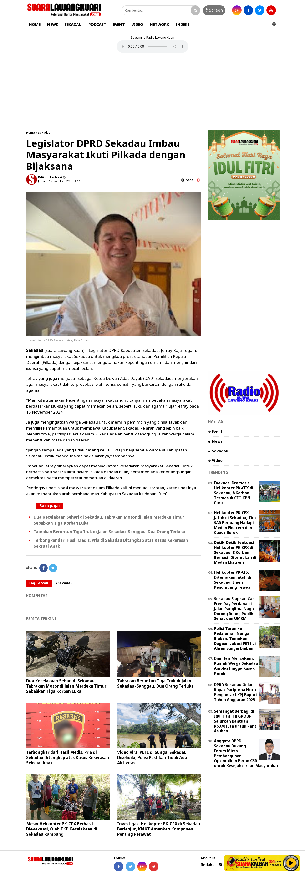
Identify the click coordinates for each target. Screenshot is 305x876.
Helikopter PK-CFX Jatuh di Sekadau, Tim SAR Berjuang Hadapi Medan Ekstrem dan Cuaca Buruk (235, 522)
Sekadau (44, 132)
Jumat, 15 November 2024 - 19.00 (59, 181)
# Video (215, 460)
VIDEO (137, 24)
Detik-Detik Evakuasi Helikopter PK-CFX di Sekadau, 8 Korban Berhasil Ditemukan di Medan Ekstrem (235, 552)
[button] (274, 22)
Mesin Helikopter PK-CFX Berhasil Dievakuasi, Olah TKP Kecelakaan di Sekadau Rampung (61, 829)
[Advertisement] (152, 92)
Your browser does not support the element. (152, 46)
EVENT (119, 24)
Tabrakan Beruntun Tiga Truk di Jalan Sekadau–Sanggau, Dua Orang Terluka (109, 531)
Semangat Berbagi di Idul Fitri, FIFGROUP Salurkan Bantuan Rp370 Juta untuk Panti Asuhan (236, 721)
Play (291, 863)
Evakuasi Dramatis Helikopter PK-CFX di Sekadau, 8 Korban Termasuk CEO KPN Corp (233, 492)
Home (30, 132)
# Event (215, 431)
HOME (35, 24)
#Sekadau (63, 583)
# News (215, 441)
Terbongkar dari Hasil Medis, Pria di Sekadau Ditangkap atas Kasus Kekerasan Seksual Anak (67, 757)
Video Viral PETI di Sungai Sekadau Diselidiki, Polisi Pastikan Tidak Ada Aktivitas (152, 757)
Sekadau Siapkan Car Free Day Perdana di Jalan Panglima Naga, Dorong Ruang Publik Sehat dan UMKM (234, 608)
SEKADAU (73, 24)
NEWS (52, 24)
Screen (214, 10)
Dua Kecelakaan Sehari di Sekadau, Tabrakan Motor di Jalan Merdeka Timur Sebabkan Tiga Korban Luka (66, 686)
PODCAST (97, 24)
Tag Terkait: (39, 583)
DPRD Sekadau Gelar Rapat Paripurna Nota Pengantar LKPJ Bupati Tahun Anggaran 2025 (235, 692)
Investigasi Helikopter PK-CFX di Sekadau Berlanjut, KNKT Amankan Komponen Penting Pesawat (158, 829)
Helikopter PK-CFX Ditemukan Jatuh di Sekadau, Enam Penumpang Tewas (232, 580)
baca (187, 180)
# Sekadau (218, 451)
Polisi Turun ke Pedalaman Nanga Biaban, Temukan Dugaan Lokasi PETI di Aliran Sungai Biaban (235, 638)
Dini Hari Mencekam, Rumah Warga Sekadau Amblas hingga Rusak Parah (236, 666)
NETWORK (159, 24)
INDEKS (182, 24)
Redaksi (208, 864)
